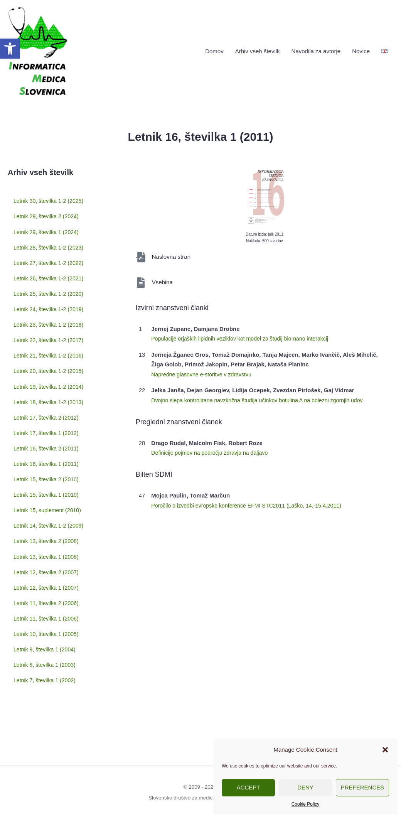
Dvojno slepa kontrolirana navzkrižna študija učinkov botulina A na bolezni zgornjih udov (263, 396)
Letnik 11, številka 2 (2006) (48, 607)
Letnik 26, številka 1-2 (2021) (41, 279)
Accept (248, 787)
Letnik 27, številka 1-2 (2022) (41, 261)
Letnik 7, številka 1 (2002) (46, 671)
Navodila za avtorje (316, 49)
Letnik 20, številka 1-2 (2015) (41, 391)
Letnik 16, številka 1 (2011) (48, 481)
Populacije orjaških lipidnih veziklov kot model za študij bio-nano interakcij (245, 334)
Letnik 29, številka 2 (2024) (48, 214)
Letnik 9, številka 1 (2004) (46, 646)
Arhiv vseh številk (257, 49)
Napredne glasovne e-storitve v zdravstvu (204, 370)
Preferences (362, 787)
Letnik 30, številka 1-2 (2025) (41, 198)
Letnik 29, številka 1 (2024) (48, 227)
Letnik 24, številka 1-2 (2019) (41, 316)
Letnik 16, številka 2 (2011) (48, 469)
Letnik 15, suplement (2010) (40, 522)
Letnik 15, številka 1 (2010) (48, 507)
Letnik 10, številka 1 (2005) (48, 633)
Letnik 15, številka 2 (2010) (48, 494)
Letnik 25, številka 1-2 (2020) (41, 298)
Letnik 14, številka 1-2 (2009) (41, 541)
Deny (305, 787)
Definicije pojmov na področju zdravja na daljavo (213, 448)
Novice (361, 49)
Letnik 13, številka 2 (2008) (48, 556)
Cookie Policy (305, 804)
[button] (10, 49)
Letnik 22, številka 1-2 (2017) (41, 353)
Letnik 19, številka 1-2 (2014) (41, 409)
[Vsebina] (141, 278)
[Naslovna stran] (141, 253)
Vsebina (163, 278)
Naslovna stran (172, 253)
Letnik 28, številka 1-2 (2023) (41, 242)
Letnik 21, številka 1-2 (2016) (41, 372)
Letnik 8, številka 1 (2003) (46, 658)
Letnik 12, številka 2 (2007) (48, 582)
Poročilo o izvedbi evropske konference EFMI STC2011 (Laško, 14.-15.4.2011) (252, 501)
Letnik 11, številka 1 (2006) (48, 620)
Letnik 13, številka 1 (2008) (48, 569)
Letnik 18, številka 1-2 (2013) (41, 428)
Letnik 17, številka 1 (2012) (48, 456)
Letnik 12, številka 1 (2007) (48, 595)
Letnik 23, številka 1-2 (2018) (41, 335)
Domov (214, 49)
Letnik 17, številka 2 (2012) (48, 443)
